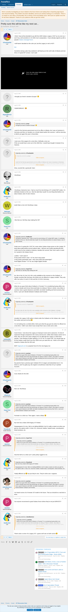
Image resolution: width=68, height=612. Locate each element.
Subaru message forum (26, 39)
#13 (65, 283)
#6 (65, 149)
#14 (65, 298)
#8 (65, 187)
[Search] (65, 4)
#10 (65, 217)
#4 (65, 120)
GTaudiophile (5, 26)
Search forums (10, 7)
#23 (65, 477)
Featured (11, 4)
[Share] (63, 33)
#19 (65, 400)
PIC (15, 47)
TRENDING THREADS (43, 549)
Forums (18, 4)
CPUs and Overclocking (44, 559)
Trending (3, 7)
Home (4, 4)
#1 (65, 33)
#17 (65, 370)
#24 (65, 498)
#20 (65, 419)
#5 (65, 138)
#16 (65, 350)
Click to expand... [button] (40, 157)
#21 (65, 434)
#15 (65, 329)
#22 (65, 458)
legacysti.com (22, 346)
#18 (65, 385)
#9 (65, 202)
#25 (65, 513)
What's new (27, 4)
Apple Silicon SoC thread (48, 579)
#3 (65, 105)
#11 (65, 233)
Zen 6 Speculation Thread (48, 585)
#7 (65, 172)
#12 (65, 265)
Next (10, 29)
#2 (65, 93)
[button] (32, 4)
